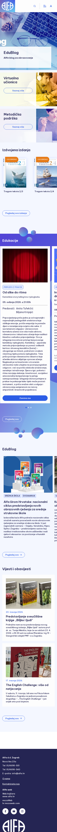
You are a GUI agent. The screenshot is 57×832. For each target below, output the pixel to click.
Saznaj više (18, 90)
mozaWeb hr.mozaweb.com (11, 801)
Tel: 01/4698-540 (11, 769)
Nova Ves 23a (9, 761)
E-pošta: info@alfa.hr (13, 773)
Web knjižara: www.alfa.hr (9, 795)
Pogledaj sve (12, 419)
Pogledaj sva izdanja (16, 213)
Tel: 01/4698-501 (10, 765)
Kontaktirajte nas (11, 784)
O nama (6, 778)
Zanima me (25, 398)
